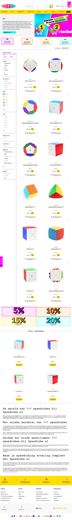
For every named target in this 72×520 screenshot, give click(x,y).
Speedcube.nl (4, 509)
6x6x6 (11, 471)
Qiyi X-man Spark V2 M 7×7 (56, 81)
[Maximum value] (12, 56)
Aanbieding (61, 11)
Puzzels (53, 11)
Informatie (38, 488)
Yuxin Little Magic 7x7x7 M (56, 291)
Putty (46, 11)
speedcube (54, 415)
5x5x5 (7, 471)
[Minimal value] (9, 54)
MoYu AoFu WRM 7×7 (56, 165)
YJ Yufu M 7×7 (30, 291)
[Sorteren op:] (65, 48)
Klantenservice (57, 488)
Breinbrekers (21, 11)
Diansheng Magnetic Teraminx (30, 123)
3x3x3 (65, 470)
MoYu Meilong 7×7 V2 (56, 123)
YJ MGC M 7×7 (30, 249)
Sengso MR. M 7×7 (56, 249)
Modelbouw (31, 11)
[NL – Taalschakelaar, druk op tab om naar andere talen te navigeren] (58, 6)
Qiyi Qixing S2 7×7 (30, 207)
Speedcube (30, 84)
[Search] (45, 6)
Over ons (3, 488)
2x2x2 (62, 470)
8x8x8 (15, 471)
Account (20, 488)
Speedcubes (4, 11)
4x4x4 (4, 471)
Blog (68, 11)
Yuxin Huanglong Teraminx (30, 165)
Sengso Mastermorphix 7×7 (56, 207)
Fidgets (39, 11)
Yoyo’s (13, 11)
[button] (34, 87)
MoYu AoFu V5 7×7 (30, 81)
